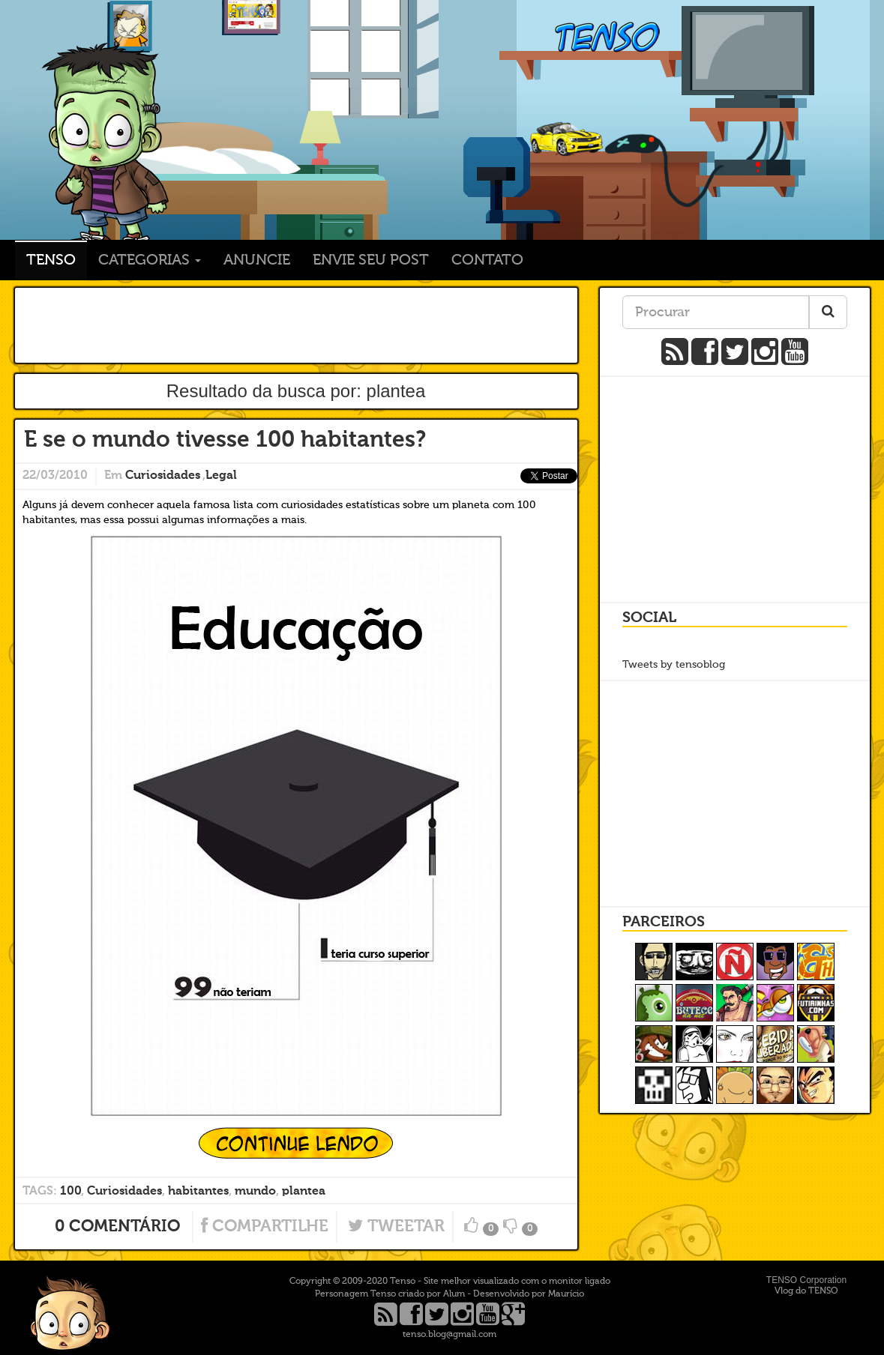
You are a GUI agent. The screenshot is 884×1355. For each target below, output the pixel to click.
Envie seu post (371, 260)
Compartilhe (264, 1227)
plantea (303, 1192)
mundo (255, 1192)
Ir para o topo (70, 1313)
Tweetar (396, 1227)
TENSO (104, 153)
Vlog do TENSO (806, 1291)
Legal (221, 476)
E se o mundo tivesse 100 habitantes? (225, 440)
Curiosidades (162, 476)
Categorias (149, 260)
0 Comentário (117, 1227)
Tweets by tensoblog (673, 665)
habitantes (198, 1192)
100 (70, 1192)
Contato (487, 260)
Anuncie (256, 260)
